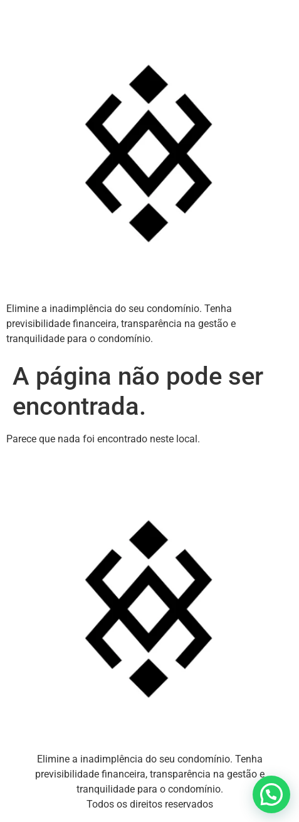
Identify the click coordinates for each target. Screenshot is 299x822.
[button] (271, 794)
